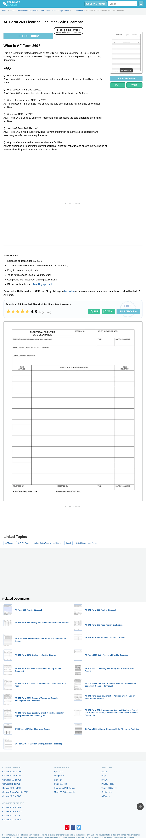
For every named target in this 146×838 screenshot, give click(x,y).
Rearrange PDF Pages (64, 788)
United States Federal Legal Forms (47, 543)
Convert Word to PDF (12, 771)
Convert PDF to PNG (12, 811)
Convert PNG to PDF (12, 780)
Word (134, 85)
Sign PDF (58, 780)
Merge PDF (59, 776)
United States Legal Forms (86, 543)
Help (103, 776)
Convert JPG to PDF (11, 796)
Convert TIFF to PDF (11, 788)
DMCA (104, 780)
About (104, 771)
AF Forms (9, 543)
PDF (117, 85)
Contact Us (106, 792)
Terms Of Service (109, 788)
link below (69, 291)
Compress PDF (61, 784)
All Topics (105, 796)
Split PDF (58, 771)
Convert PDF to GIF (11, 815)
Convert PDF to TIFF (11, 820)
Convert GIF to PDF (11, 784)
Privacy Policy (107, 784)
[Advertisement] (56, 176)
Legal (68, 543)
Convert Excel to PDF (12, 776)
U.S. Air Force (23, 543)
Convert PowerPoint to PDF (15, 792)
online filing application (42, 284)
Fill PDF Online (28, 36)
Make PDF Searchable (64, 792)
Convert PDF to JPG (11, 807)
